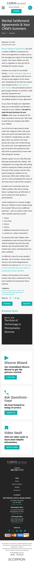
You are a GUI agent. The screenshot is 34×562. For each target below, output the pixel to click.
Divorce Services (17, 484)
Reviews (17, 487)
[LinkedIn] (17, 531)
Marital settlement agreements (13, 49)
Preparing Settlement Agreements (12, 292)
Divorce (13, 290)
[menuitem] (12, 554)
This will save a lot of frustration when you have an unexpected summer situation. (16, 268)
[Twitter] (13, 531)
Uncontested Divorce (8, 294)
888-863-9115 (17, 470)
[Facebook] (9, 531)
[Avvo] (25, 531)
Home (17, 481)
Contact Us (17, 490)
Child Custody (6, 290)
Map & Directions (17, 504)
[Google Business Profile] (21, 531)
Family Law (20, 290)
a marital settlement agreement (19, 73)
